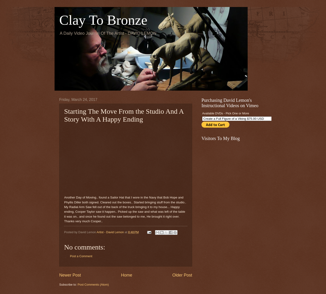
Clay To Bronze (103, 20)
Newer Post (70, 275)
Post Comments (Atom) (93, 284)
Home (126, 275)
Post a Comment (81, 256)
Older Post (182, 275)
